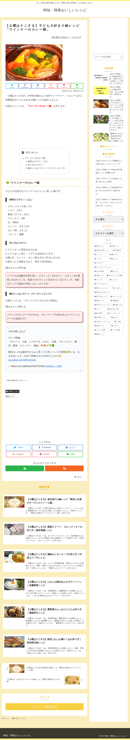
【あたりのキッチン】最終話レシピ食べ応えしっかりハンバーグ (109, 162)
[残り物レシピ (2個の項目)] (101, 317)
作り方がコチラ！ (36, 165)
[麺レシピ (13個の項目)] (116, 254)
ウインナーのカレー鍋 (35, 158)
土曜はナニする (13, 392)
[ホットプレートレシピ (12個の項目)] (108, 267)
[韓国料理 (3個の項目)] (117, 301)
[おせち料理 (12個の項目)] (101, 271)
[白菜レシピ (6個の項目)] (99, 275)
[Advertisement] (44, 128)
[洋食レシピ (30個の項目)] (116, 246)
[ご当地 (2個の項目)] (118, 322)
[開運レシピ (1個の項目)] (108, 334)
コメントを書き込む (44, 707)
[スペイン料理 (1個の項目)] (101, 330)
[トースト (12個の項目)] (100, 259)
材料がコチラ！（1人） (38, 162)
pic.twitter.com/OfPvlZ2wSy (22, 360)
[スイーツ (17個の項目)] (100, 254)
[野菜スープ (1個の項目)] (101, 326)
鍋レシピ (11, 397)
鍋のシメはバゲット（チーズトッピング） (47, 169)
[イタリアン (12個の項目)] (108, 263)
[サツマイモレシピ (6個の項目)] (108, 284)
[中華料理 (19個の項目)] (118, 250)
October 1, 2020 (53, 367)
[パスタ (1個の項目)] (117, 326)
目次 (28, 152)
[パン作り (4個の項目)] (118, 288)
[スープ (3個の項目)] (99, 309)
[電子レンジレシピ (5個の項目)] (102, 288)
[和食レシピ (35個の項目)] (100, 246)
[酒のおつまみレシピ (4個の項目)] (108, 292)
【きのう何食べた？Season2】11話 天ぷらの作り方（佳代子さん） (109, 190)
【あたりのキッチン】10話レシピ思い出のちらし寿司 (109, 180)
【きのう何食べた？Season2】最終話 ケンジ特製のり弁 (109, 171)
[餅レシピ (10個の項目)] (117, 271)
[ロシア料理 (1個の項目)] (117, 330)
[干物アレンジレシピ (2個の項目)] (103, 322)
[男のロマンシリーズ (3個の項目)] (102, 305)
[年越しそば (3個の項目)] (118, 305)
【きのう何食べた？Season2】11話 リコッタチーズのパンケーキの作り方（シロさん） (109, 202)
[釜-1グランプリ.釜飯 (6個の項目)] (115, 275)
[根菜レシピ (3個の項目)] (101, 301)
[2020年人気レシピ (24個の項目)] (102, 250)
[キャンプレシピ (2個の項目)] (115, 313)
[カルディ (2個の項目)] (117, 317)
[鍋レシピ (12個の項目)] (116, 259)
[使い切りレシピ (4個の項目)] (101, 296)
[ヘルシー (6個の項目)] (116, 280)
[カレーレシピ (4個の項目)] (117, 296)
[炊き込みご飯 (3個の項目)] (115, 309)
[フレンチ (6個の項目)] (100, 280)
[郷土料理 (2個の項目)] (99, 313)
